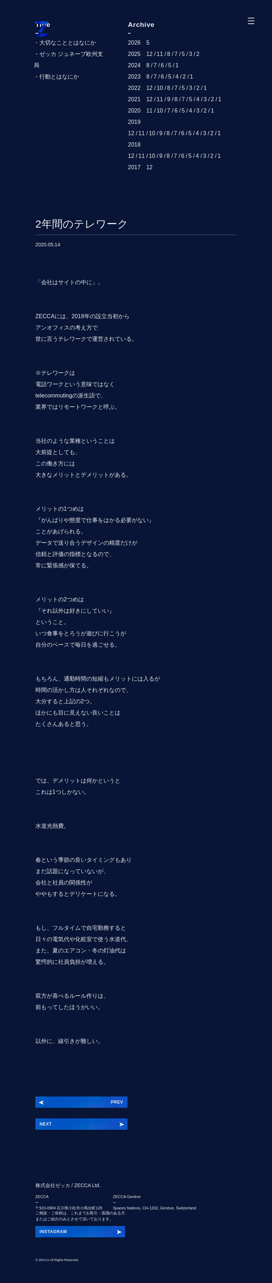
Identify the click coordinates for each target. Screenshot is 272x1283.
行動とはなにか (59, 77)
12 (149, 54)
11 (160, 54)
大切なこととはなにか (67, 43)
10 (160, 88)
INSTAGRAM (53, 1231)
